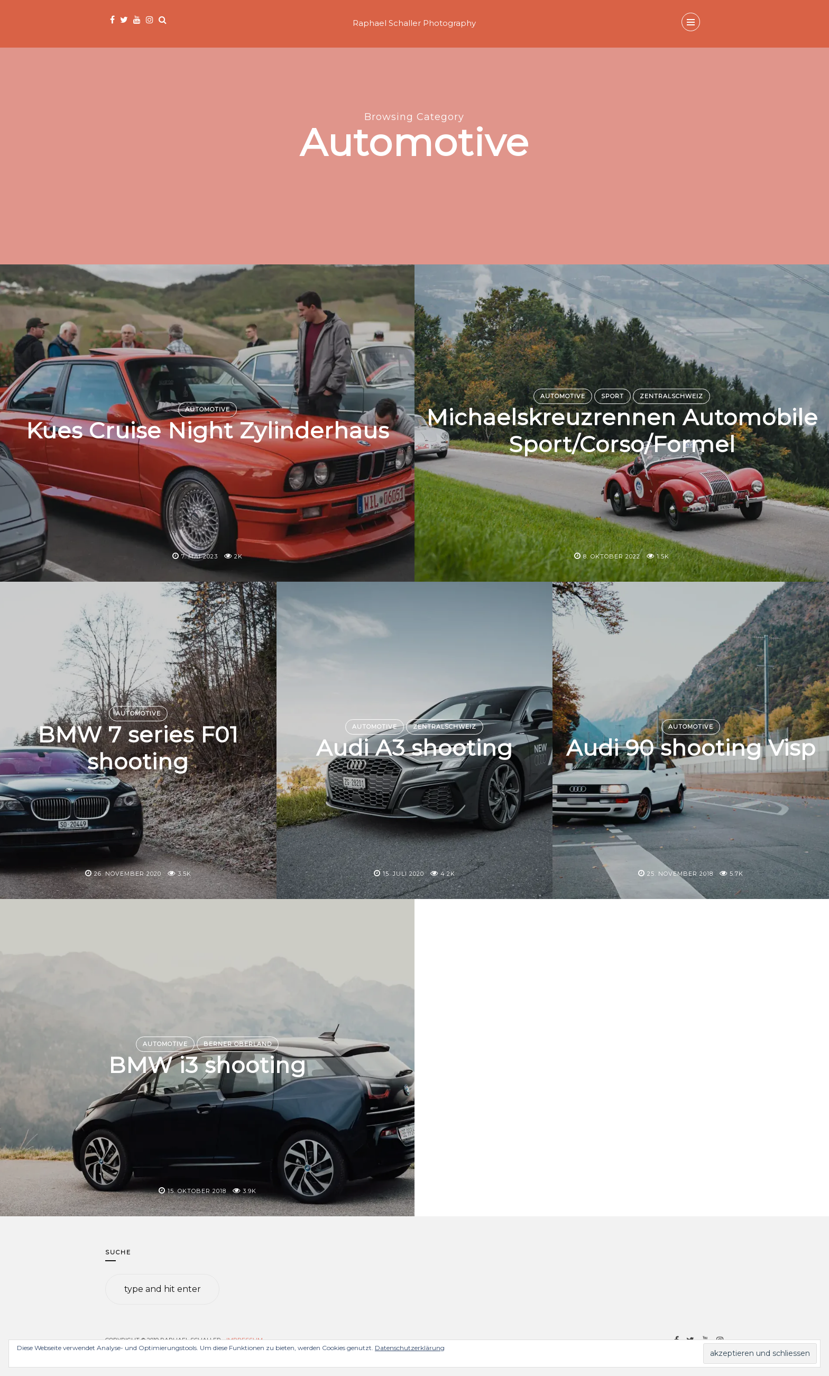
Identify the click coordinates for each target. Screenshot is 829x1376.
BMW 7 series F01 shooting (138, 748)
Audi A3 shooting (414, 748)
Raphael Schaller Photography (414, 23)
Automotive (207, 409)
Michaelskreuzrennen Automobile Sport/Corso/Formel (622, 430)
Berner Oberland (238, 1044)
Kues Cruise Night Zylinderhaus (207, 431)
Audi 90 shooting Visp (691, 748)
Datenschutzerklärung (410, 1348)
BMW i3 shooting (207, 1065)
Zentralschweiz (671, 396)
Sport (612, 396)
